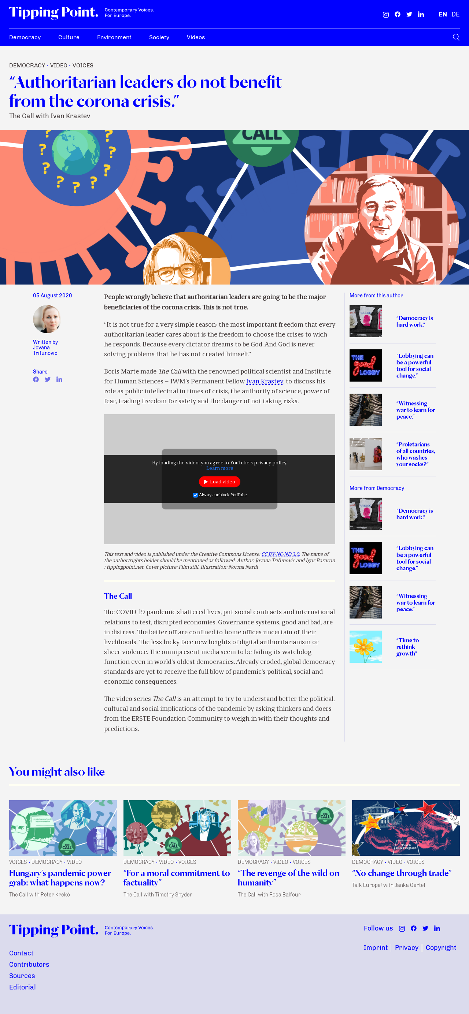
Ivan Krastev (264, 381)
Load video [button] (222, 481)
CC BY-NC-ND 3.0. (280, 554)
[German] (455, 14)
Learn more (219, 468)
